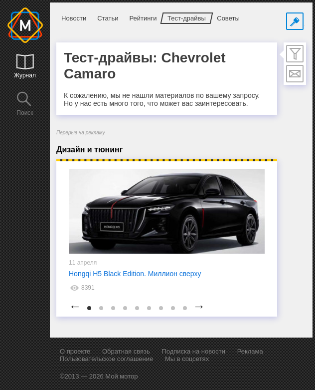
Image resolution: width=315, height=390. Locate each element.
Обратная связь (126, 351)
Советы (228, 18)
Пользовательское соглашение (106, 359)
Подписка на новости (193, 351)
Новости (73, 18)
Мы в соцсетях (187, 359)
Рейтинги (143, 18)
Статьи (107, 18)
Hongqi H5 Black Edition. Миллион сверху (135, 274)
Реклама (250, 351)
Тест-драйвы (186, 18)
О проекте (75, 351)
